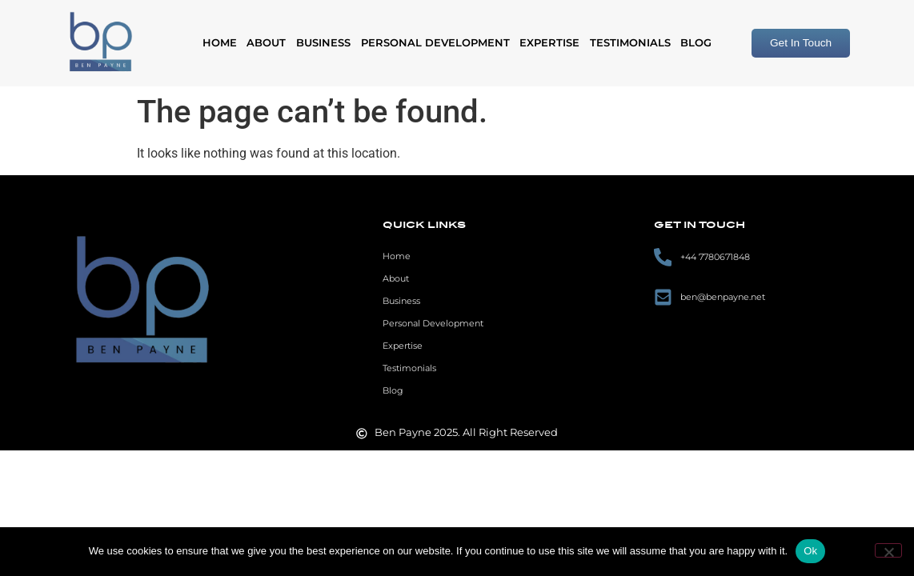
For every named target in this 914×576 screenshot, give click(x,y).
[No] (888, 550)
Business (323, 43)
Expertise (549, 43)
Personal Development (435, 43)
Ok (810, 551)
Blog (696, 43)
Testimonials (630, 43)
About (266, 43)
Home (219, 43)
